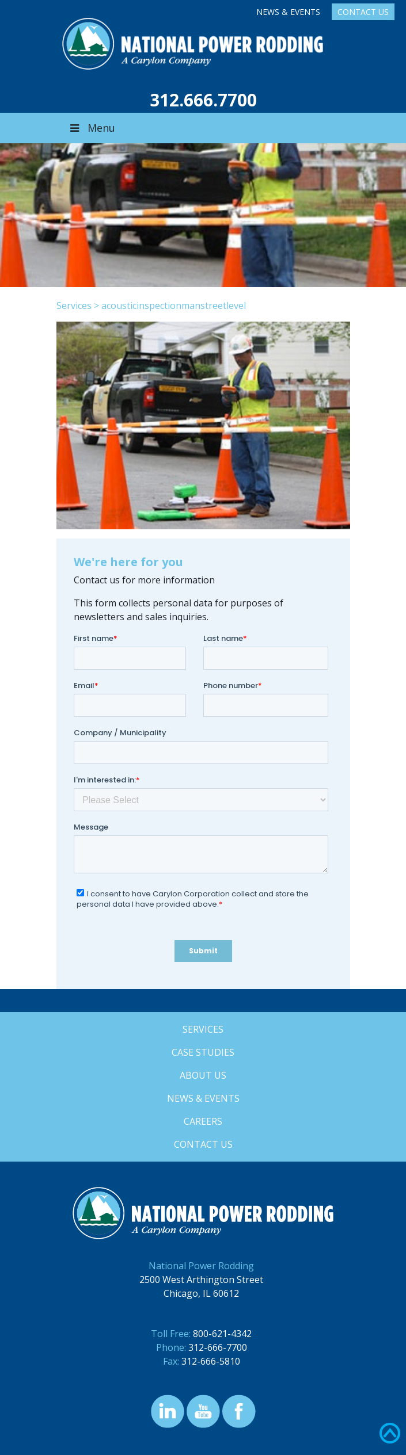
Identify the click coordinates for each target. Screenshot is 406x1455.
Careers (203, 1121)
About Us (203, 1075)
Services (74, 305)
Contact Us (363, 11)
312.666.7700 (203, 100)
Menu (91, 128)
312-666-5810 (210, 1361)
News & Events (288, 11)
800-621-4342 (222, 1333)
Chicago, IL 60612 (201, 1293)
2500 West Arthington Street (201, 1279)
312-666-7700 (217, 1347)
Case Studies (203, 1052)
